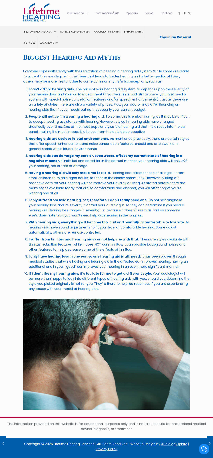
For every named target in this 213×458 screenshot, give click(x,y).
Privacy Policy (106, 449)
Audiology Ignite (174, 444)
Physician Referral (175, 37)
